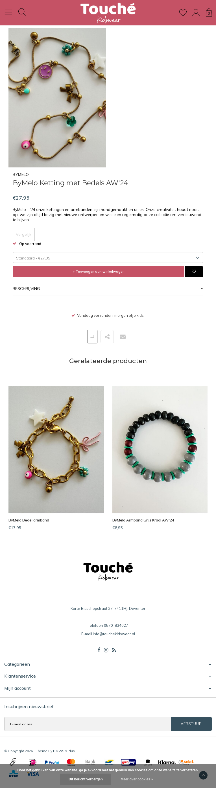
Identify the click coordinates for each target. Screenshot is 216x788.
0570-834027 (116, 625)
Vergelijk (23, 234)
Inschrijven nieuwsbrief (29, 706)
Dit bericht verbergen (86, 779)
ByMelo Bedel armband (28, 520)
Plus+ (72, 751)
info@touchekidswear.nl (114, 634)
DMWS (58, 751)
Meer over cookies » (137, 779)
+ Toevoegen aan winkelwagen (99, 271)
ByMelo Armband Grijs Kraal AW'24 (143, 520)
